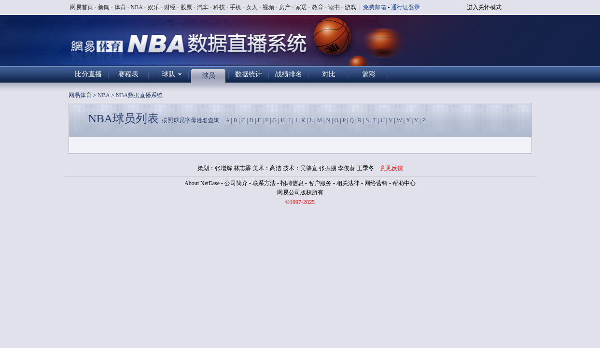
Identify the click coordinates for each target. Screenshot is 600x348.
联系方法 (264, 183)
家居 (301, 7)
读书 (334, 7)
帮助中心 (404, 183)
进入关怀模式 (484, 7)
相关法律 (348, 183)
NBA (137, 7)
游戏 (350, 7)
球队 (168, 74)
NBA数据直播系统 (139, 95)
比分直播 (88, 74)
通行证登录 (405, 7)
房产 (285, 7)
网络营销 (376, 183)
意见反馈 (391, 168)
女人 (252, 7)
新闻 (104, 7)
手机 (235, 7)
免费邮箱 (374, 7)
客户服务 (320, 183)
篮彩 (369, 74)
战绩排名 (288, 74)
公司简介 (236, 183)
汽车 (203, 7)
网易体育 (80, 95)
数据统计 (248, 74)
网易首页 (81, 7)
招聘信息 (292, 183)
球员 (208, 75)
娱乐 (153, 7)
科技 (219, 7)
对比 (328, 74)
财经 (170, 7)
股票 (186, 7)
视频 (268, 7)
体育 (120, 7)
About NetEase (202, 183)
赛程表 (128, 74)
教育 (317, 7)
